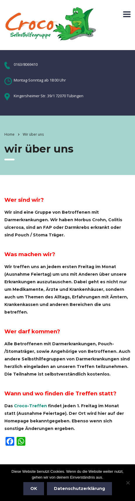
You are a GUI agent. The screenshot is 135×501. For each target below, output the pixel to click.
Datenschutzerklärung (79, 488)
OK (33, 488)
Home (9, 134)
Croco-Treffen (30, 405)
